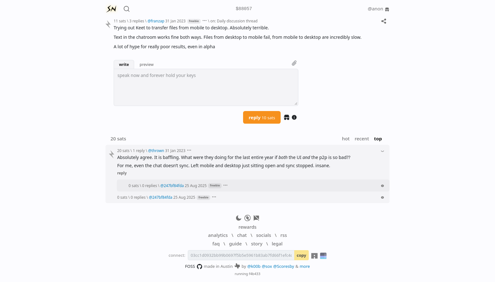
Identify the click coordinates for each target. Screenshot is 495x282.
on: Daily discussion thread (234, 20)
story (256, 243)
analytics (218, 235)
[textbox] (206, 87)
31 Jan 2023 (175, 20)
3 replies (136, 20)
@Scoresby (283, 266)
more (305, 266)
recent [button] (362, 138)
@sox (267, 266)
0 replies (149, 185)
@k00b (254, 266)
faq (216, 243)
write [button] (124, 64)
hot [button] (345, 138)
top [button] (378, 138)
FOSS (193, 266)
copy (301, 255)
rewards (247, 227)
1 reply (139, 150)
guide (235, 243)
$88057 (244, 9)
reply (262, 117)
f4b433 (254, 273)
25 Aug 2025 (195, 185)
